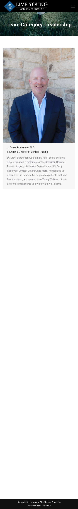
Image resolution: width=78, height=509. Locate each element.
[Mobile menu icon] (73, 6)
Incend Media (36, 505)
